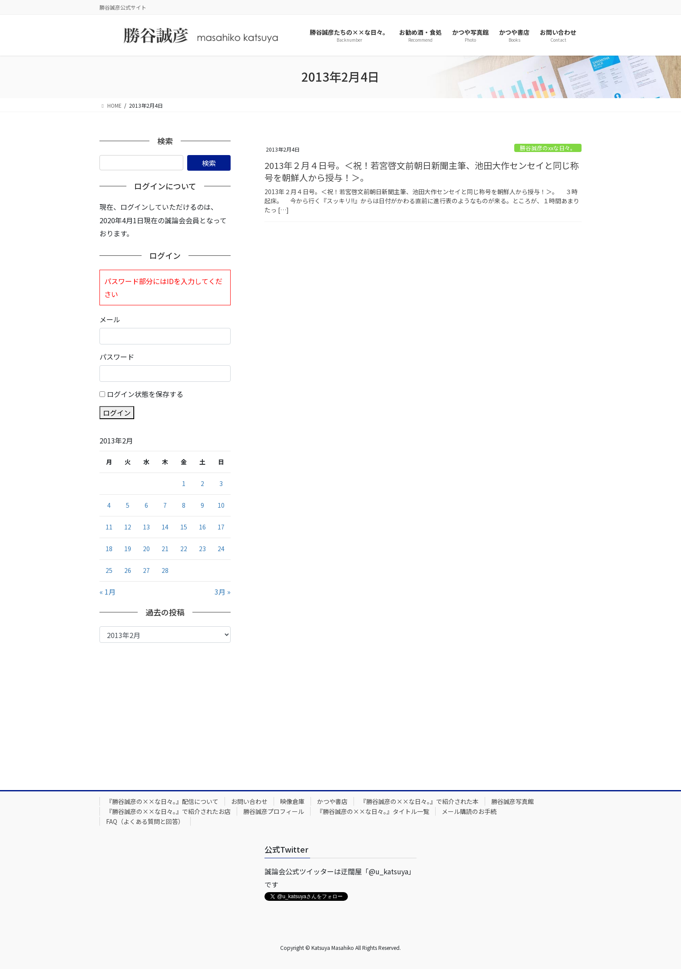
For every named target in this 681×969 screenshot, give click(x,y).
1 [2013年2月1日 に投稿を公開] (183, 483)
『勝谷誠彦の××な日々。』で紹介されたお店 (168, 811)
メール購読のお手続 (469, 811)
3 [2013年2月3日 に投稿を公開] (221, 483)
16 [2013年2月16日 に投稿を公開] (202, 527)
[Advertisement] (165, 708)
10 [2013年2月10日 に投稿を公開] (221, 505)
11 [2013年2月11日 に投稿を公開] (109, 527)
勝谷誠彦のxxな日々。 (548, 148)
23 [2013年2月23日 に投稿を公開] (202, 548)
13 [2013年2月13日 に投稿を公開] (146, 527)
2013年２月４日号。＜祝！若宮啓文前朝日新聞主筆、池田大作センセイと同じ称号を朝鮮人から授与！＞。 (421, 171)
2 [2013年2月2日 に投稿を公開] (202, 483)
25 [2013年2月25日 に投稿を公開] (109, 570)
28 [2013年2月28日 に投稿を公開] (165, 570)
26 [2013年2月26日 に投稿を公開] (127, 570)
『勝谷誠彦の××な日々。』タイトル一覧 (373, 811)
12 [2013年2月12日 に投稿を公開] (127, 527)
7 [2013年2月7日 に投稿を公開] (165, 505)
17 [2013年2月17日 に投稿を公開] (221, 527)
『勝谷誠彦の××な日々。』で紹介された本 (419, 801)
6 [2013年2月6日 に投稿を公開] (146, 505)
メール (109, 319)
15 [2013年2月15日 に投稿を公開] (183, 527)
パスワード (116, 356)
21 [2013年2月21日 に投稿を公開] (165, 548)
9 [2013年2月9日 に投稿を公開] (202, 505)
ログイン (117, 412)
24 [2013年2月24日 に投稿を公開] (221, 548)
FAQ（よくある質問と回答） (145, 821)
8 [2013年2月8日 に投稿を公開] (183, 505)
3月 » (223, 591)
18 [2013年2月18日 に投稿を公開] (109, 548)
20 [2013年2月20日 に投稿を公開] (146, 548)
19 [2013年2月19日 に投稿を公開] (127, 548)
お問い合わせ (249, 801)
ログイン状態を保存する (145, 394)
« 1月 (107, 591)
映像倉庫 (292, 801)
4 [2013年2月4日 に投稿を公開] (109, 505)
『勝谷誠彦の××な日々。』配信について (162, 801)
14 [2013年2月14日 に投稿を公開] (165, 527)
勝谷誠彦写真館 (512, 801)
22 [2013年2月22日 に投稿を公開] (183, 548)
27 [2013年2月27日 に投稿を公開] (146, 570)
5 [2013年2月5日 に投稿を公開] (127, 505)
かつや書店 (332, 801)
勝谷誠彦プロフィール (273, 811)
